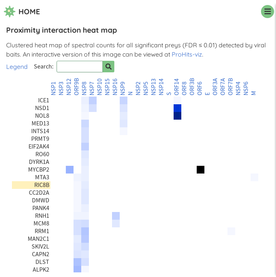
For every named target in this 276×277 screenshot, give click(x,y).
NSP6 (246, 88)
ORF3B (192, 86)
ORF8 (184, 88)
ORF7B (230, 86)
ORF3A (215, 86)
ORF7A (223, 86)
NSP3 (61, 88)
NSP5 (146, 88)
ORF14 (177, 86)
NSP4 (238, 88)
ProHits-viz (187, 54)
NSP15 (107, 86)
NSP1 (53, 88)
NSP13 (153, 86)
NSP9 (123, 88)
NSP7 (92, 88)
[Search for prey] (108, 66)
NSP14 (161, 86)
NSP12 (69, 86)
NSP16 (115, 86)
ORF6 (200, 88)
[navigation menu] (267, 11)
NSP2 (138, 88)
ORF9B (76, 86)
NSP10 (100, 86)
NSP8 (84, 88)
